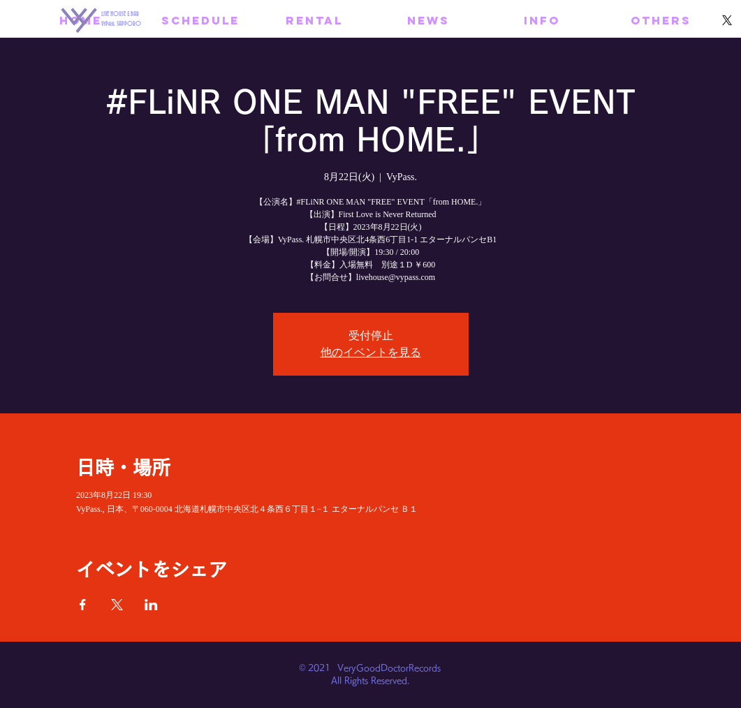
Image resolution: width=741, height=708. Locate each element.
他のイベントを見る (371, 352)
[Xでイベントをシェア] (117, 604)
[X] (727, 20)
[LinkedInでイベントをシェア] (151, 604)
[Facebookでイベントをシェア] (82, 604)
